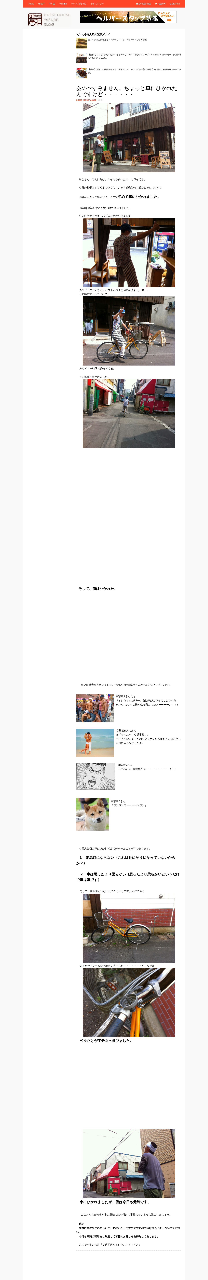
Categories (143, 4)
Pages (52, 4)
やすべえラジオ (97, 4)
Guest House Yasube (86, 100)
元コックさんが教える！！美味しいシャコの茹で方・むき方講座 (117, 39)
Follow (160, 4)
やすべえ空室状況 (78, 4)
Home (31, 4)
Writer (63, 4)
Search (175, 4)
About (41, 4)
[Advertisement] (128, 82)
